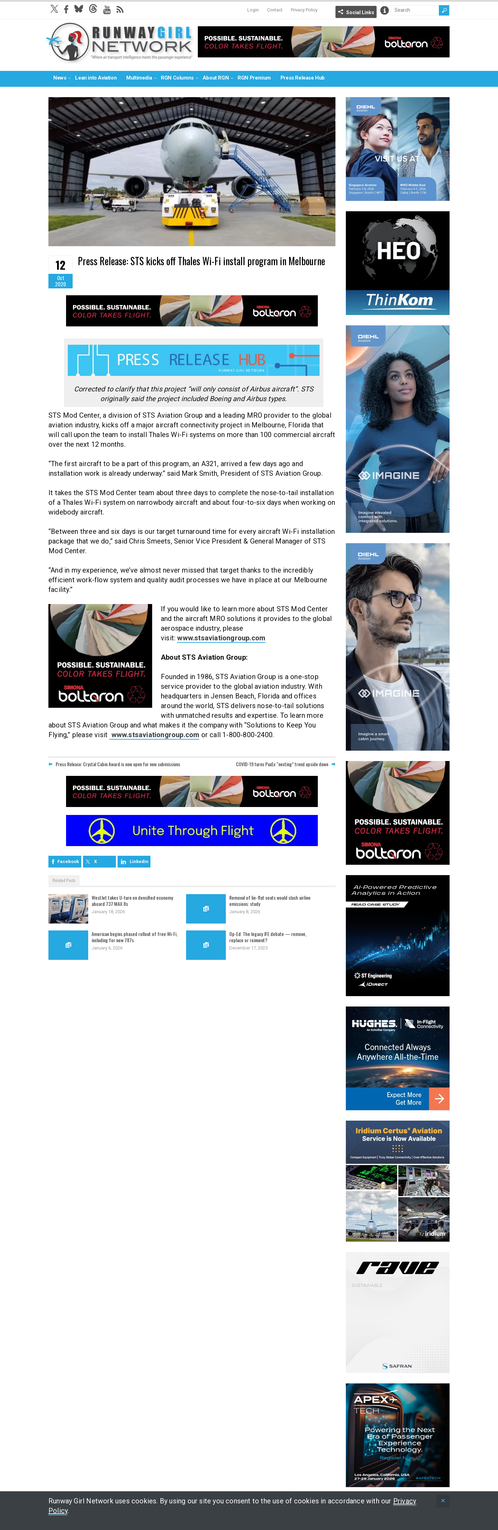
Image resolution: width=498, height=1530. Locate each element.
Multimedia (139, 78)
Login (253, 9)
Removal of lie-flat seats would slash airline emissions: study (272, 902)
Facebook (68, 862)
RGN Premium (254, 78)
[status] (443, 1501)
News (59, 78)
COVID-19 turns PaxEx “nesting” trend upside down (282, 765)
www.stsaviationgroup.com (221, 640)
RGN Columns (177, 78)
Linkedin (139, 862)
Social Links (360, 12)
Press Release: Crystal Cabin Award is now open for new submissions (118, 765)
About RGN (216, 78)
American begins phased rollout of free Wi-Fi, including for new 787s (134, 938)
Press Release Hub (302, 78)
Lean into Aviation (96, 78)
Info (384, 10)
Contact (275, 9)
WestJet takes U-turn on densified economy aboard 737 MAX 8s (135, 902)
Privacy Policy (304, 9)
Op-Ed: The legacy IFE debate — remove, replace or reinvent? (269, 938)
